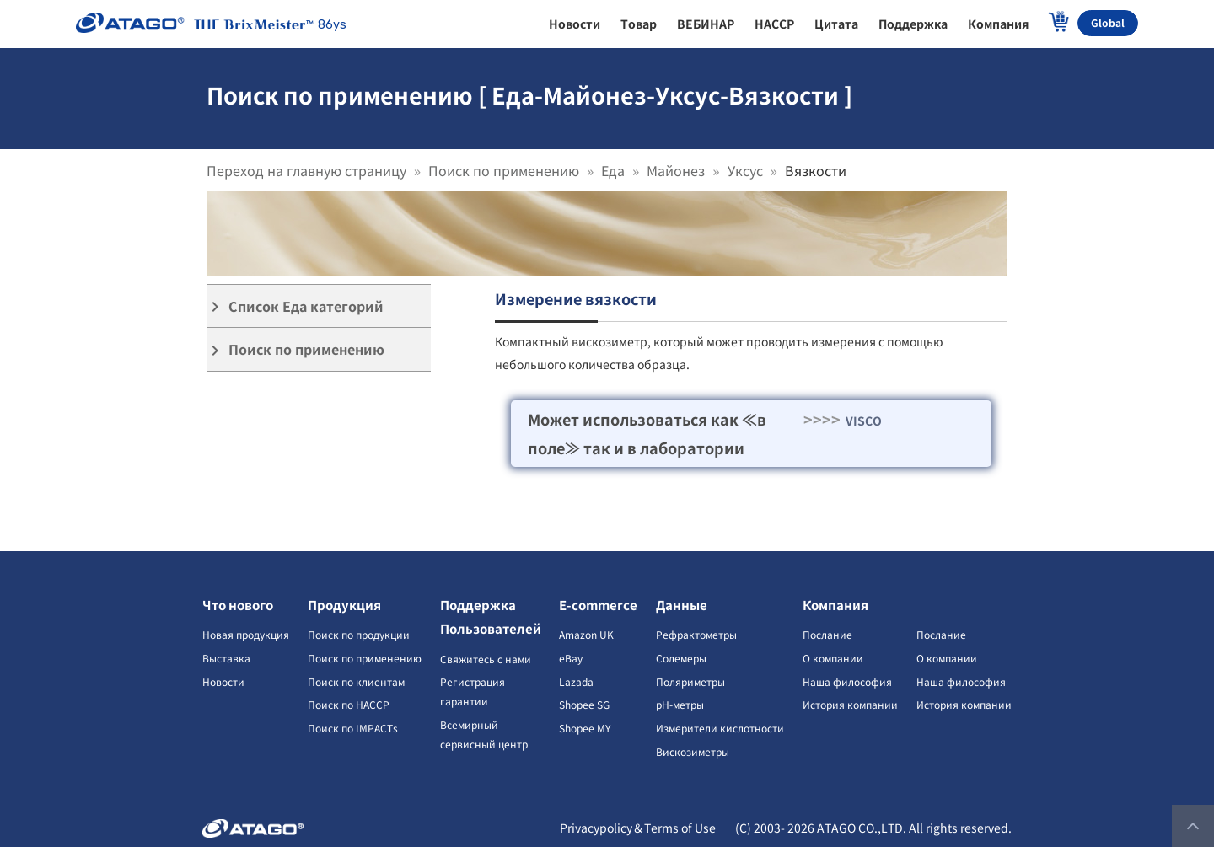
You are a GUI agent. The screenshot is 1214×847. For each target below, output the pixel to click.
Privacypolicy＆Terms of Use (638, 827)
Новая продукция (245, 634)
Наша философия (847, 681)
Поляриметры (690, 681)
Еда (613, 170)
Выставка (226, 658)
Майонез (676, 170)
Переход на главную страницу (306, 170)
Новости (223, 681)
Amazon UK (586, 634)
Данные (681, 605)
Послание (827, 634)
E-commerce (598, 605)
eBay (571, 658)
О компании (833, 658)
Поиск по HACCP (348, 704)
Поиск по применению (503, 170)
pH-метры (680, 704)
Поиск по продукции (359, 634)
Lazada (576, 681)
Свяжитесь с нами (485, 658)
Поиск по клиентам (356, 681)
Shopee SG (584, 704)
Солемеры (681, 658)
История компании (850, 704)
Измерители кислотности (720, 728)
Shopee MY (584, 728)
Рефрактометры (696, 634)
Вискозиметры (692, 751)
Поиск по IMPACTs (353, 728)
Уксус (745, 170)
